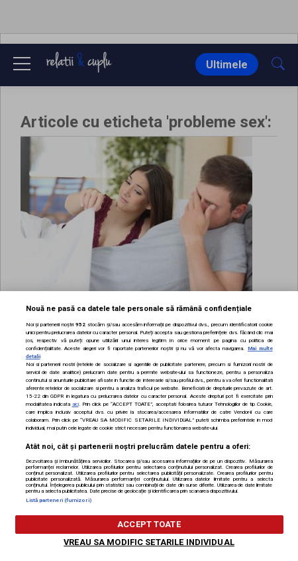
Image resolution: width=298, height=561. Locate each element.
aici (75, 404)
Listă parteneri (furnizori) (58, 500)
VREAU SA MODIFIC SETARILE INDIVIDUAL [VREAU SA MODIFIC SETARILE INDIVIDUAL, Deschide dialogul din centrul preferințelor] (149, 542)
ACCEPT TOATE (149, 524)
